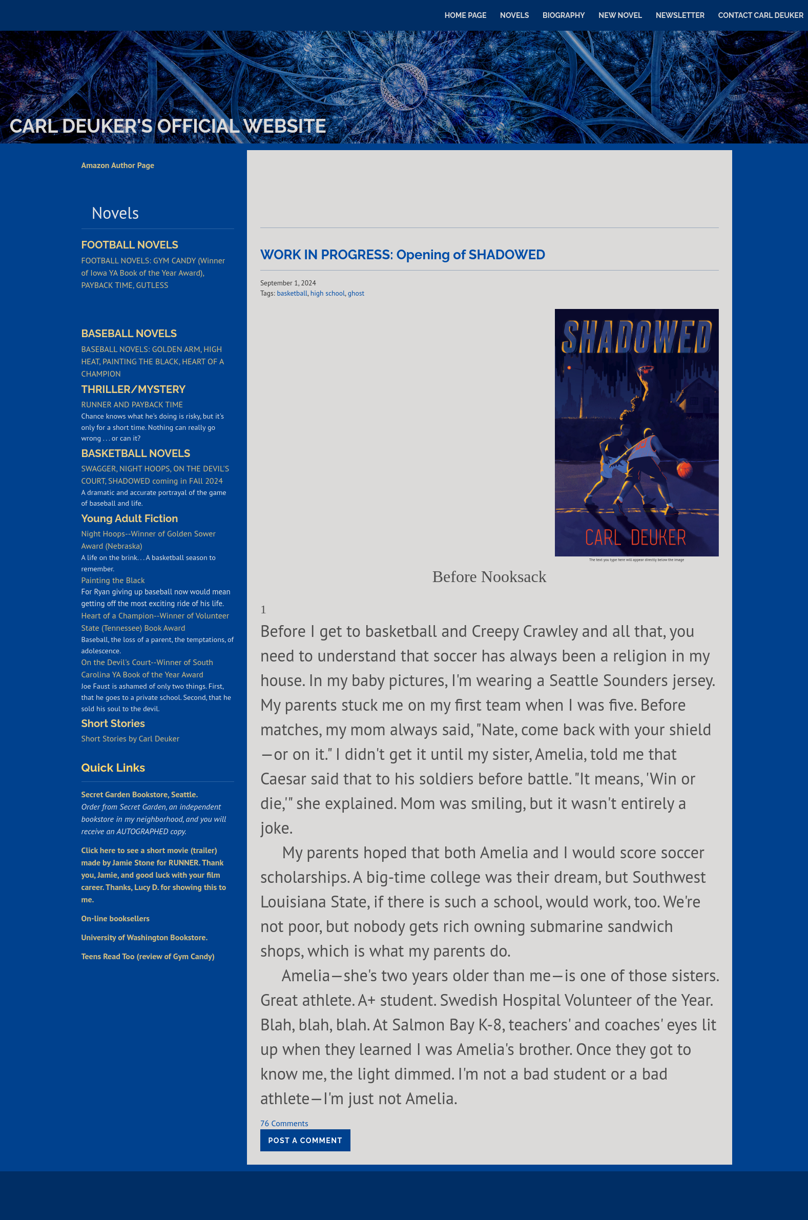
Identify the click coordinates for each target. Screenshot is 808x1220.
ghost (356, 293)
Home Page (466, 15)
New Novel (620, 15)
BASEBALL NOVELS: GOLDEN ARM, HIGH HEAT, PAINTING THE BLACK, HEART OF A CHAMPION (152, 361)
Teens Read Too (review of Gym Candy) (148, 956)
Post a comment (305, 1140)
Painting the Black (113, 580)
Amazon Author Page (118, 165)
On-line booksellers (115, 918)
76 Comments (284, 1123)
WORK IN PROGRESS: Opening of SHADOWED (403, 254)
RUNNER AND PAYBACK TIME (132, 404)
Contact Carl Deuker (761, 15)
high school (327, 293)
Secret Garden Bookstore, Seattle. (139, 794)
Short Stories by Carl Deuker (130, 738)
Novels (514, 15)
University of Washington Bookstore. (144, 937)
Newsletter (680, 15)
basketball (292, 293)
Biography (564, 15)
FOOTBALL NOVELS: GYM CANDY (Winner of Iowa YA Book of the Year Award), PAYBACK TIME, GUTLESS (153, 272)
